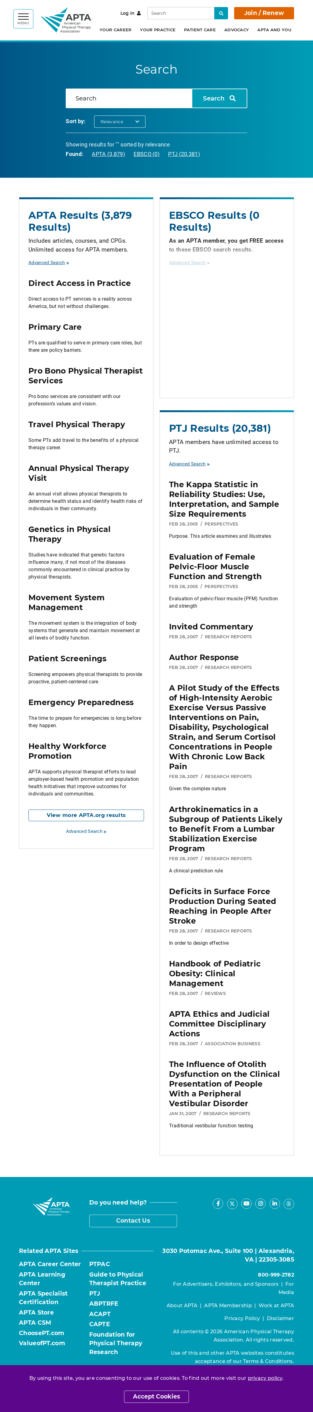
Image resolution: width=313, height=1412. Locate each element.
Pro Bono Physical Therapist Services (85, 375)
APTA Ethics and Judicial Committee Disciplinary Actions (219, 1023)
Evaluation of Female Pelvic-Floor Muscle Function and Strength (215, 566)
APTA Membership (228, 1305)
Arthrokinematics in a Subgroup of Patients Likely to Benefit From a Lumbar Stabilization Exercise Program (225, 829)
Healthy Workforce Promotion (67, 751)
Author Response (204, 657)
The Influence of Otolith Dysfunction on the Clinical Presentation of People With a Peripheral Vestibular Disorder (224, 1084)
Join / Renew (264, 13)
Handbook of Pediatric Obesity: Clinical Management (215, 973)
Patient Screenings (67, 658)
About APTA (182, 1305)
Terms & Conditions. (268, 1361)
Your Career (115, 29)
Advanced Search (48, 262)
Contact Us (133, 1220)
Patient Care (200, 29)
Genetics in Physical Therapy (69, 534)
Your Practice (157, 29)
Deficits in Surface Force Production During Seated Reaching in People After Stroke (222, 906)
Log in (130, 13)
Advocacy (236, 29)
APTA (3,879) (108, 154)
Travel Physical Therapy (76, 424)
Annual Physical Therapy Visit (78, 473)
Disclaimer (280, 1318)
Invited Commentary (211, 626)
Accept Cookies (156, 1396)
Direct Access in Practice (79, 283)
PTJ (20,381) (184, 154)
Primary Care (55, 327)
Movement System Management (66, 602)
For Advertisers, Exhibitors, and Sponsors (225, 1284)
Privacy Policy (242, 1318)
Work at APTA (276, 1305)
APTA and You (274, 29)
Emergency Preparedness (81, 702)
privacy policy (265, 1378)
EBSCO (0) (147, 154)
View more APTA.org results (86, 815)
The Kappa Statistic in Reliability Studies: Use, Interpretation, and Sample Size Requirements (224, 499)
